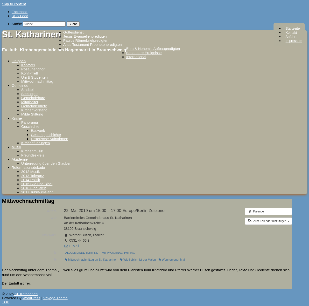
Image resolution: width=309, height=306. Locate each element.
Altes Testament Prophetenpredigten (92, 44)
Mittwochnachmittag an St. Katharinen (91, 259)
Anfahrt (291, 37)
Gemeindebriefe (34, 106)
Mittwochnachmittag (37, 81)
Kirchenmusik (32, 151)
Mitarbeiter (29, 102)
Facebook (20, 12)
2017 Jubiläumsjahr (37, 192)
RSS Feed (20, 16)
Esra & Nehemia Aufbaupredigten (153, 49)
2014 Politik (30, 180)
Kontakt (291, 32)
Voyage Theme (55, 298)
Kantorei (28, 65)
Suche (17, 24)
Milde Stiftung (32, 114)
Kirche (17, 118)
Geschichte (30, 126)
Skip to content (14, 4)
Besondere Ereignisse (144, 53)
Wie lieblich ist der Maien (138, 259)
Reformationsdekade (28, 167)
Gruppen (19, 61)
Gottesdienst (73, 32)
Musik (16, 147)
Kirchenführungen (35, 143)
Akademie (20, 159)
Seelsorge (29, 94)
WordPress (31, 298)
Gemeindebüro (33, 98)
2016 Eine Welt (33, 188)
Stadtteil (27, 90)
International (136, 57)
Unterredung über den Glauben (46, 163)
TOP (5, 302)
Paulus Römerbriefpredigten (85, 40)
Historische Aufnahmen (49, 139)
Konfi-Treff (29, 73)
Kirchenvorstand (34, 110)
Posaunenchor (33, 69)
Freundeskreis (32, 155)
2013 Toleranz (32, 176)
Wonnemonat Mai (172, 259)
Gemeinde (20, 85)
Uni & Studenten (34, 77)
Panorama (29, 122)
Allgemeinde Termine (81, 252)
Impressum (294, 41)
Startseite (293, 28)
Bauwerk (38, 131)
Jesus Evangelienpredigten (85, 36)
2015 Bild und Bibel (36, 184)
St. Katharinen (31, 34)
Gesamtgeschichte (46, 135)
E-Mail (71, 246)
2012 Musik (30, 172)
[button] (268, 221)
